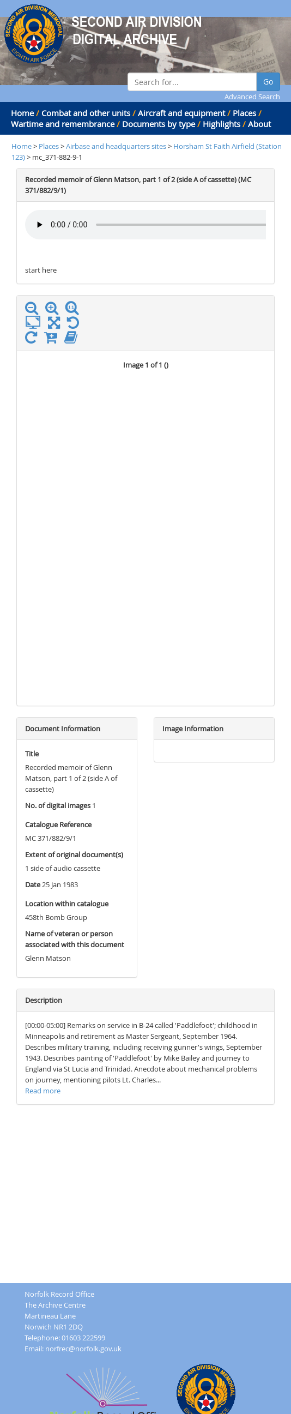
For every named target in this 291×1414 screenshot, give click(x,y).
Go (268, 81)
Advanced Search (252, 96)
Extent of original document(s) (74, 854)
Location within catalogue (66, 903)
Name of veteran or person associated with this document (74, 939)
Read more (42, 1091)
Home (22, 112)
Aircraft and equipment (181, 112)
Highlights (221, 123)
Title (32, 754)
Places (244, 112)
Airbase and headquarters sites (116, 146)
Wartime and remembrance (62, 123)
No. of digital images (57, 805)
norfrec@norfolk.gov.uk (83, 1348)
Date (32, 884)
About (259, 123)
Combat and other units (85, 112)
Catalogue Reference (58, 824)
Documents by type (158, 123)
